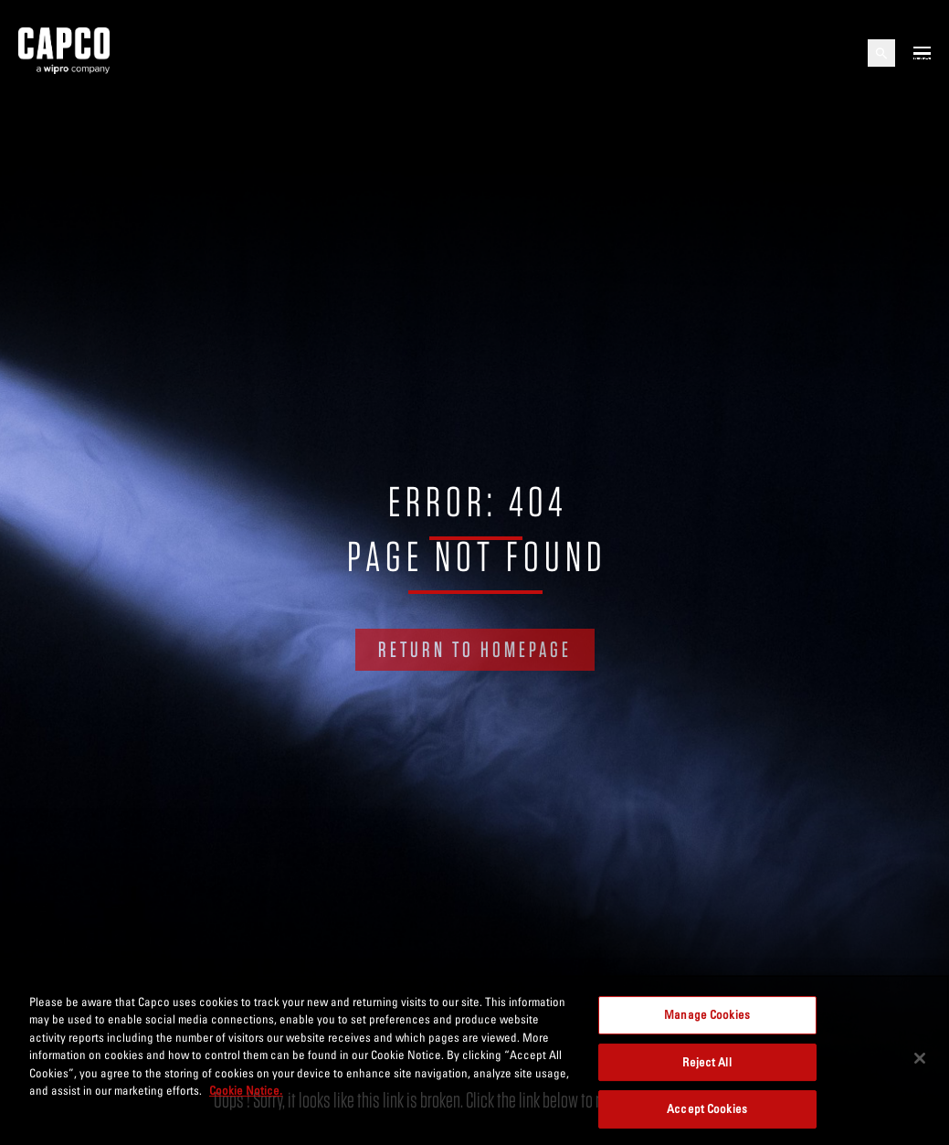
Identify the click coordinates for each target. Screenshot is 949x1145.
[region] (474, 1060)
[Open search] (881, 53)
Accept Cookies (707, 1108)
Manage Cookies (707, 1014)
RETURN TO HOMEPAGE (475, 649)
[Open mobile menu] (922, 53)
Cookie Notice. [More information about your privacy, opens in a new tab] (245, 1090)
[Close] (920, 1058)
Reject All (706, 1062)
